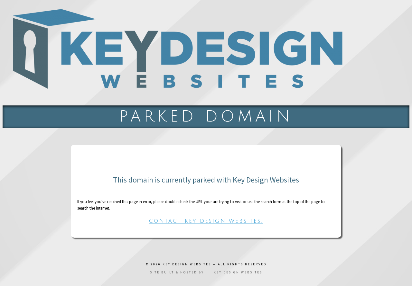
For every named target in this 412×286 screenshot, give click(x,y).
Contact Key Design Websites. (206, 221)
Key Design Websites (187, 264)
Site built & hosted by (206, 272)
